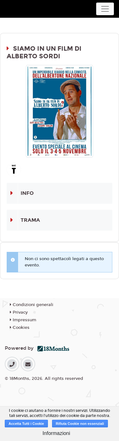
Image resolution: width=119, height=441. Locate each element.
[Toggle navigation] (105, 9)
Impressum (23, 320)
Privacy (19, 312)
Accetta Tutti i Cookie (26, 423)
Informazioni (56, 433)
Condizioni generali (31, 304)
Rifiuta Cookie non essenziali (80, 423)
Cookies (20, 327)
